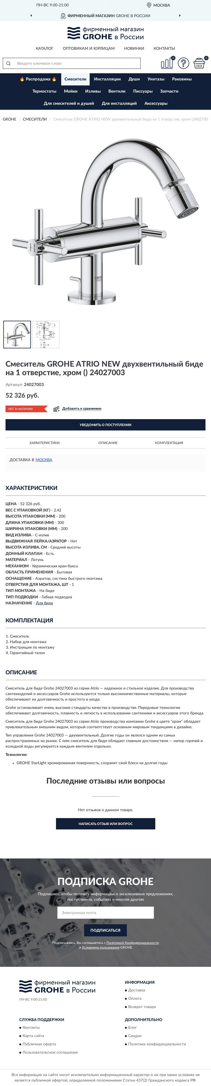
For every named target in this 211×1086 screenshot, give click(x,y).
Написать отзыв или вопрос (106, 824)
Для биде (44, 603)
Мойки (71, 91)
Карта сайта (33, 1036)
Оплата (134, 999)
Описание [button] (107, 443)
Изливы (93, 91)
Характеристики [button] (45, 443)
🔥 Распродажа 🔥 (38, 79)
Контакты (164, 49)
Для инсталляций (119, 103)
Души (134, 79)
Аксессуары (156, 103)
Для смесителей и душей (69, 103)
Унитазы (156, 79)
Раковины (182, 79)
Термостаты (44, 91)
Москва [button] (44, 460)
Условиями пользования (100, 947)
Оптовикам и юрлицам (89, 49)
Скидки (134, 1036)
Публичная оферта (39, 1044)
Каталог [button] (45, 49)
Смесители (75, 79)
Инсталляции (107, 79)
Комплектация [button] (169, 443)
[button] (183, 63)
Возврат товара (142, 1007)
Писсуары (143, 91)
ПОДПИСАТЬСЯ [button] (105, 931)
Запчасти (169, 91)
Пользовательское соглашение (50, 1053)
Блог (132, 1028)
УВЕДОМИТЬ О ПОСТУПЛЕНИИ (105, 425)
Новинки (134, 49)
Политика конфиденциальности (157, 1044)
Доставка (136, 990)
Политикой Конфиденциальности (132, 942)
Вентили (116, 91)
